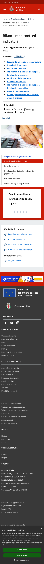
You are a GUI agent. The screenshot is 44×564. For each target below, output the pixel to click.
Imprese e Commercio (10, 378)
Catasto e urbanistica (9, 384)
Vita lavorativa (7, 374)
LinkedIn (19, 112)
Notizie (4, 435)
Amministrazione (18, 19)
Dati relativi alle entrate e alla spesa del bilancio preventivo (23, 73)
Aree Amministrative (9, 339)
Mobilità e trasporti (9, 391)
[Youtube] (11, 323)
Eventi (4, 454)
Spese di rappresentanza (18, 91)
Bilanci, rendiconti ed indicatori (16, 161)
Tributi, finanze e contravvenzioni (14, 410)
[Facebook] (5, 323)
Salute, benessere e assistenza (13, 416)
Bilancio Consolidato (16, 81)
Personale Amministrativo (11, 352)
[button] (22, 560)
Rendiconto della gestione (19, 78)
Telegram (9, 112)
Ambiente (5, 413)
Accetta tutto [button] (22, 550)
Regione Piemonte (11, 2)
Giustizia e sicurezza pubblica (13, 406)
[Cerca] (39, 9)
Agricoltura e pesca (9, 423)
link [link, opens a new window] (3, 545)
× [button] (41, 529)
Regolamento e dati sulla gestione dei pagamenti (19, 172)
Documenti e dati (8, 355)
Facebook (8, 109)
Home (5, 19)
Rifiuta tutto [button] (22, 555)
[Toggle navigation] (4, 8)
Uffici (30, 19)
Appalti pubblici (7, 381)
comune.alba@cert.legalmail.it (18, 483)
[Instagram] (17, 323)
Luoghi (4, 457)
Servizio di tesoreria (12, 178)
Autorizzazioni (7, 420)
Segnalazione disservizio (11, 505)
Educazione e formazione (11, 403)
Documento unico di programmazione (24, 61)
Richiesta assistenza (9, 512)
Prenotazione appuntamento (12, 502)
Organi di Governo (8, 335)
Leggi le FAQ (6, 509)
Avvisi (3, 442)
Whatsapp (28, 109)
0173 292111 (21, 489)
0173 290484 (10, 486)
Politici (4, 348)
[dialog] (22, 545)
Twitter (18, 109)
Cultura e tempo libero (10, 371)
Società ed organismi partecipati (17, 183)
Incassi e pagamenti (12, 166)
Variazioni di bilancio (16, 68)
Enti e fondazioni (8, 345)
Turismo (4, 387)
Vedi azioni (7, 118)
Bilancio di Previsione (17, 65)
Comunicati (5, 439)
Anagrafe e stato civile (10, 368)
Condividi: (9, 105)
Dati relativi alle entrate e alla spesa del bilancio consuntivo (23, 86)
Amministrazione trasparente (13, 524)
